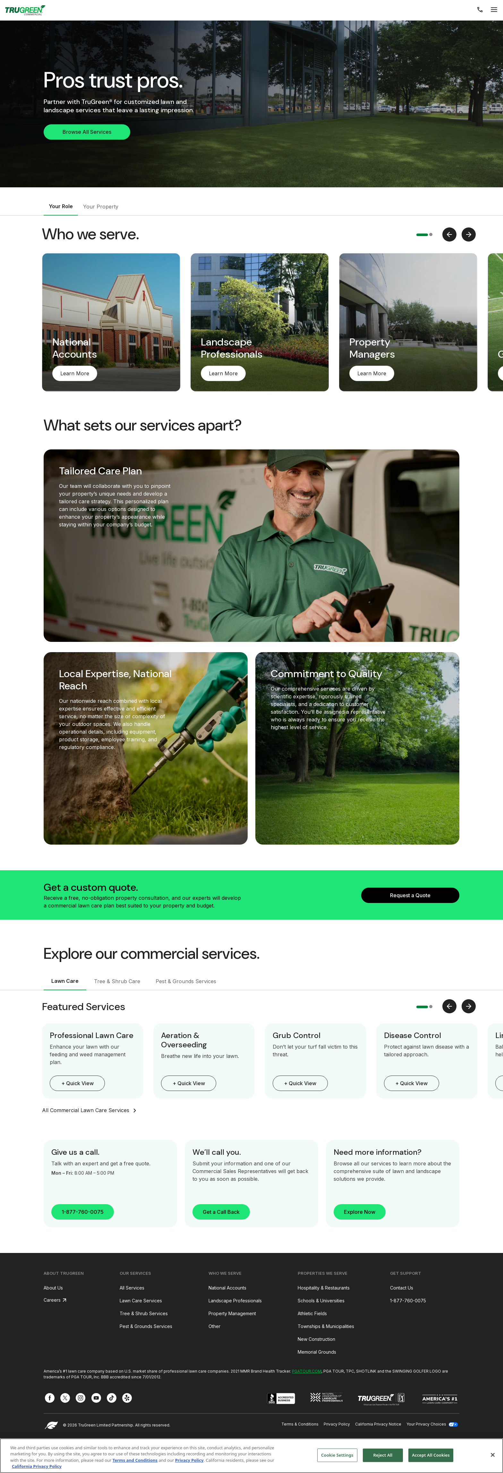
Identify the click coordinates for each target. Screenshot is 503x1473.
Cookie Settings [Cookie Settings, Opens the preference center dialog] (337, 1455)
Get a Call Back (221, 1212)
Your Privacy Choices (432, 1424)
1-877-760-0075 (83, 1212)
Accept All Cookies (431, 1455)
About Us (53, 1287)
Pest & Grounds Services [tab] (186, 981)
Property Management (232, 1313)
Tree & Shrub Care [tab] (117, 981)
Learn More (74, 373)
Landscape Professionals (235, 1300)
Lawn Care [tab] (65, 981)
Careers (52, 1300)
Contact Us (401, 1287)
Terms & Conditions (300, 1424)
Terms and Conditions (135, 1460)
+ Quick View (77, 1083)
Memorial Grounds (317, 1352)
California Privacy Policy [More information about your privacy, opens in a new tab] (37, 1466)
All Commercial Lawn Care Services (90, 1110)
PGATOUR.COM (306, 1371)
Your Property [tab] (100, 206)
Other (214, 1326)
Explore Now (359, 1212)
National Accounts (227, 1287)
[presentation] (449, 234)
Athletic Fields (312, 1313)
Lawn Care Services (141, 1300)
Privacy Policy (337, 1424)
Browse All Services (87, 132)
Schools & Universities (321, 1300)
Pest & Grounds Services (146, 1326)
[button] (422, 235)
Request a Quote (410, 895)
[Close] (493, 1455)
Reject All (383, 1455)
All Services (132, 1287)
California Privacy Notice (378, 1424)
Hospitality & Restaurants (324, 1287)
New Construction (316, 1339)
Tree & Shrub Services (144, 1313)
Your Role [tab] (61, 206)
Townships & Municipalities (326, 1326)
